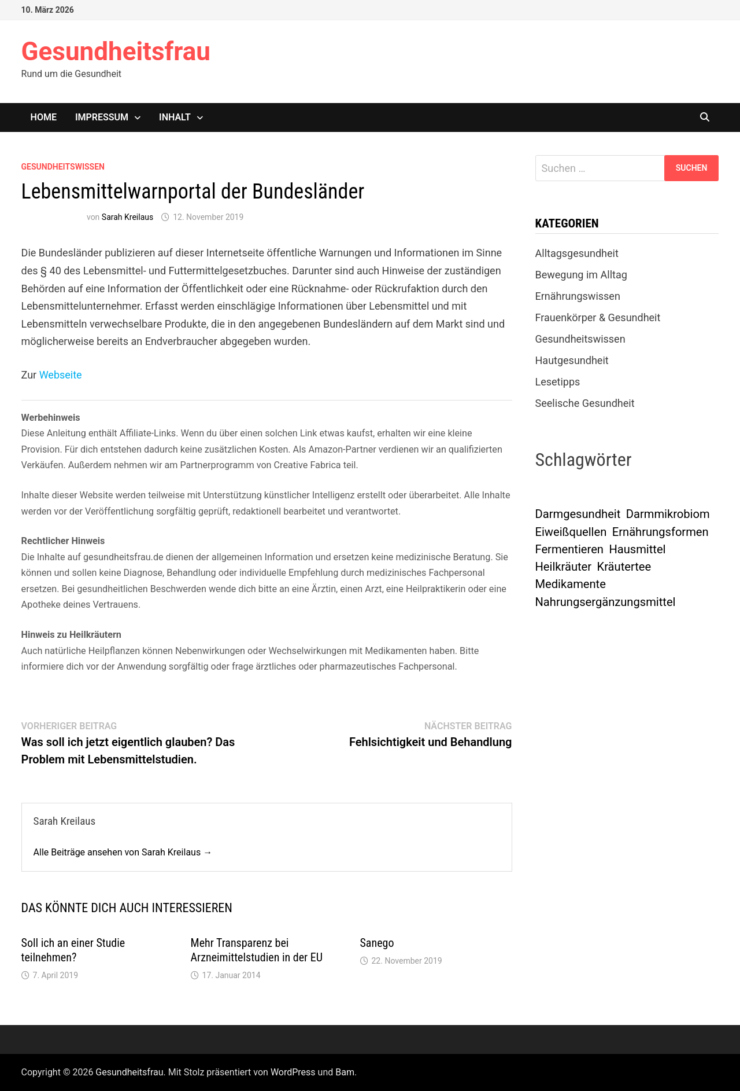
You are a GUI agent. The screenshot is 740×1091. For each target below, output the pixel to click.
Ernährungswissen (577, 296)
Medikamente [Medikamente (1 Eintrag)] (570, 584)
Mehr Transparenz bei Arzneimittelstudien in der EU (257, 950)
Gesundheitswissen (63, 166)
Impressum (101, 117)
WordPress (293, 1072)
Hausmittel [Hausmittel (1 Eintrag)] (637, 549)
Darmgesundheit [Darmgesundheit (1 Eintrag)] (578, 514)
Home (44, 117)
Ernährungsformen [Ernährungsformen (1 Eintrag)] (660, 532)
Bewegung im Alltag (581, 275)
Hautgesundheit (572, 360)
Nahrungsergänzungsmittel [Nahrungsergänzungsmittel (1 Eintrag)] (605, 602)
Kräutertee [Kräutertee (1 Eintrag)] (624, 567)
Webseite (60, 375)
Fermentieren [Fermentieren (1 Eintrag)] (569, 549)
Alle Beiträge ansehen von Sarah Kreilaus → (123, 852)
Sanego (377, 943)
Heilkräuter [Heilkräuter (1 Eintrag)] (563, 567)
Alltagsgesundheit (577, 253)
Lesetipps (557, 382)
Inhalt (175, 117)
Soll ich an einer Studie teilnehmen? (73, 950)
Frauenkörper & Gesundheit (598, 317)
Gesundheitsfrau (115, 51)
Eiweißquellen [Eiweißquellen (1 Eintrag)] (571, 532)
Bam (344, 1072)
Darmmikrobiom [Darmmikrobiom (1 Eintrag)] (668, 514)
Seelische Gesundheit (585, 403)
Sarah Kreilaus (127, 217)
